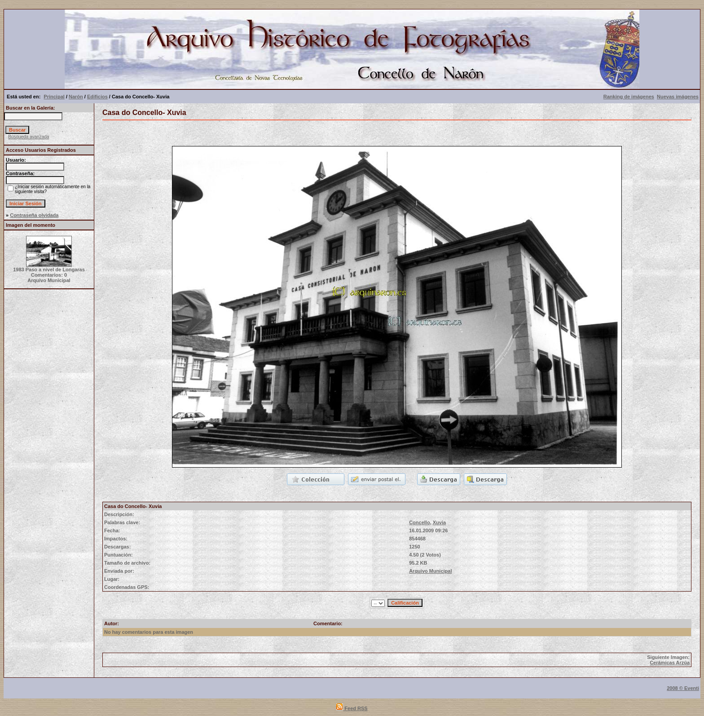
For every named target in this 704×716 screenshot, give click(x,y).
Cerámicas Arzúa (670, 662)
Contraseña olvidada (34, 215)
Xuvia (439, 522)
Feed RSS (351, 708)
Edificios (97, 96)
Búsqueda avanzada (28, 136)
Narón (76, 96)
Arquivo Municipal (430, 571)
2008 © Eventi (683, 688)
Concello (419, 522)
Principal (54, 96)
